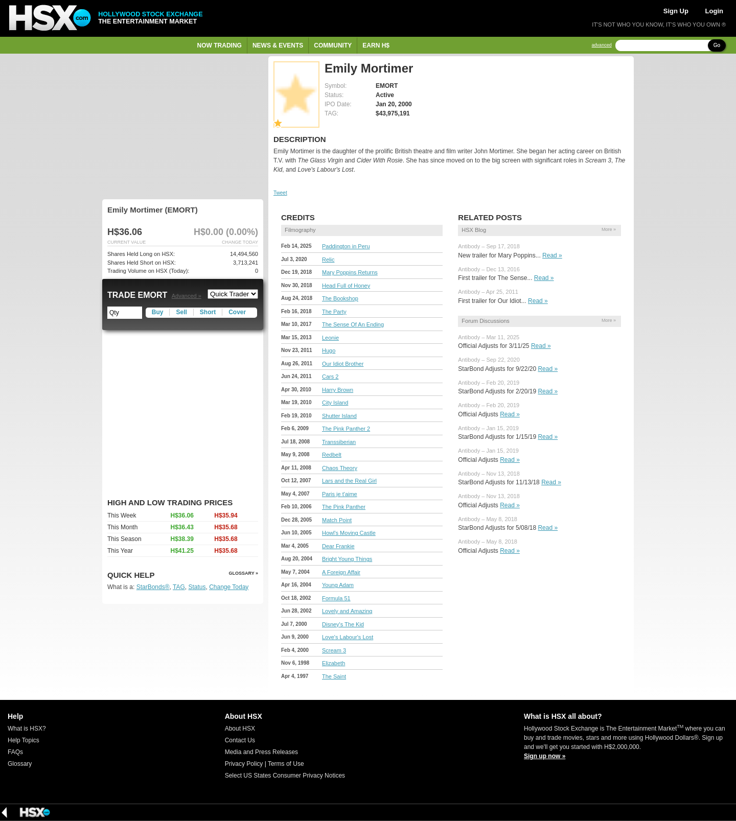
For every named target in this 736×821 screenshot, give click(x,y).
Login (714, 11)
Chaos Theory (339, 468)
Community (333, 45)
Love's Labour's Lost (347, 637)
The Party (334, 312)
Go (717, 45)
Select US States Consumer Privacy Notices (285, 775)
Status (196, 587)
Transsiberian (339, 442)
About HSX (240, 728)
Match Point (337, 520)
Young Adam (338, 585)
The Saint (334, 676)
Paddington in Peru (346, 246)
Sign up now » (544, 756)
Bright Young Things (347, 559)
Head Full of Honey (346, 286)
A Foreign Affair (341, 572)
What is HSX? (27, 728)
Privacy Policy (244, 763)
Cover (237, 312)
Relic (328, 259)
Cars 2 (330, 376)
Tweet (280, 193)
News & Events (277, 45)
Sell (181, 312)
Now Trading (219, 45)
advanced (602, 45)
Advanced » (186, 296)
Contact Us (240, 740)
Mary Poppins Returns (350, 272)
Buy (158, 312)
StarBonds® (153, 587)
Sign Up (675, 11)
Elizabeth (333, 663)
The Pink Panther (343, 507)
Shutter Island (339, 416)
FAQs (15, 752)
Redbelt (331, 455)
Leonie (330, 338)
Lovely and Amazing (347, 611)
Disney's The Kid (343, 624)
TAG (179, 587)
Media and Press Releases (261, 752)
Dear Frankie (338, 546)
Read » (552, 255)
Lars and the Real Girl (349, 481)
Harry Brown (337, 390)
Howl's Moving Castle (349, 533)
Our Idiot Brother (342, 364)
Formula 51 (336, 598)
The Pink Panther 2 (346, 429)
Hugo (328, 350)
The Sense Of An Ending (353, 324)
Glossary (20, 763)
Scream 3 (334, 650)
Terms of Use (286, 763)
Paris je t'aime (339, 494)
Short (208, 312)
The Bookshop (340, 298)
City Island (335, 403)
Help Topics (23, 740)
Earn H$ (375, 45)
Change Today (228, 587)
